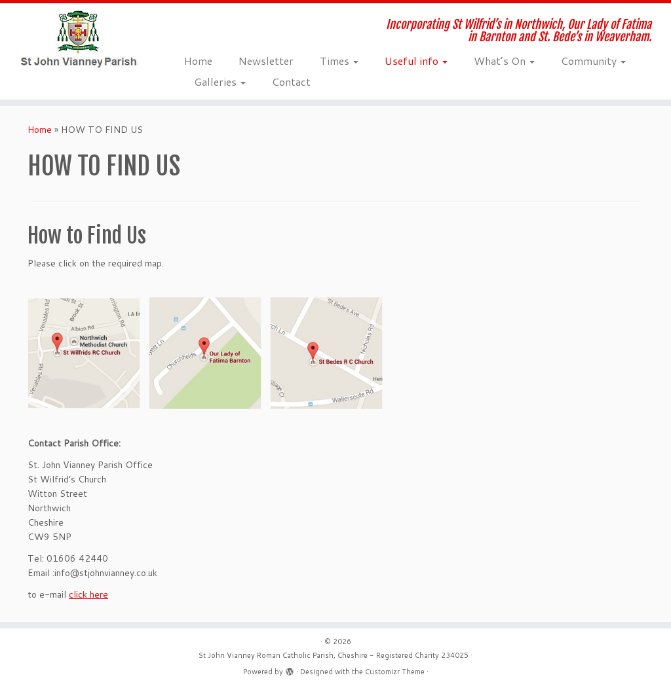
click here (88, 594)
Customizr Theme (395, 671)
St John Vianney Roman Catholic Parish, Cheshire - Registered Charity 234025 (334, 655)
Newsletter (266, 60)
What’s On (504, 60)
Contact (291, 81)
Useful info (416, 60)
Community (593, 60)
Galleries (220, 81)
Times (339, 60)
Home (198, 60)
